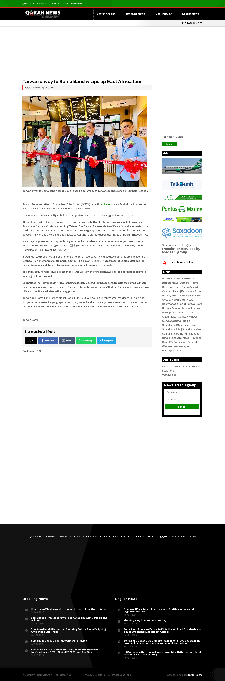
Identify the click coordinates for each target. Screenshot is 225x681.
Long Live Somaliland (182, 312)
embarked (106, 204)
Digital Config (195, 675)
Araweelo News (171, 278)
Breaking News (135, 13)
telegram (106, 340)
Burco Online (189, 287)
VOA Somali (169, 375)
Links (65, 4)
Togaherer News (179, 338)
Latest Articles (106, 13)
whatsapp (85, 340)
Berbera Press (188, 282)
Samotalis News (186, 325)
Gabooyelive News (190, 295)
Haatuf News (185, 299)
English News (190, 13)
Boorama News (171, 287)
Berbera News (170, 282)
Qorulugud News (172, 321)
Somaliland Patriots (174, 333)
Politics (192, 537)
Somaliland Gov (191, 329)
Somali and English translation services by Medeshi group (181, 249)
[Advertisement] (87, 57)
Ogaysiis (163, 537)
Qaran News (28, 4)
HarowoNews (194, 304)
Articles (40, 4)
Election (125, 537)
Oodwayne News (188, 316)
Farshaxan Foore (191, 291)
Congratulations (109, 537)
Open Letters (178, 537)
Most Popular (163, 13)
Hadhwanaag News (173, 304)
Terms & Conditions (120, 675)
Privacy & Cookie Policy (96, 675)
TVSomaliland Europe (183, 342)
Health (151, 537)
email (66, 340)
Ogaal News (169, 316)
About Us (55, 4)
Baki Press (188, 278)
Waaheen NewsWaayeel (176, 346)
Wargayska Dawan (173, 350)
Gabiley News (170, 295)
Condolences (90, 537)
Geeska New (169, 299)
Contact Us (76, 4)
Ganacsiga (139, 537)
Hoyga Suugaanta (174, 308)
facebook (47, 340)
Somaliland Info (171, 329)
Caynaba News (171, 291)
